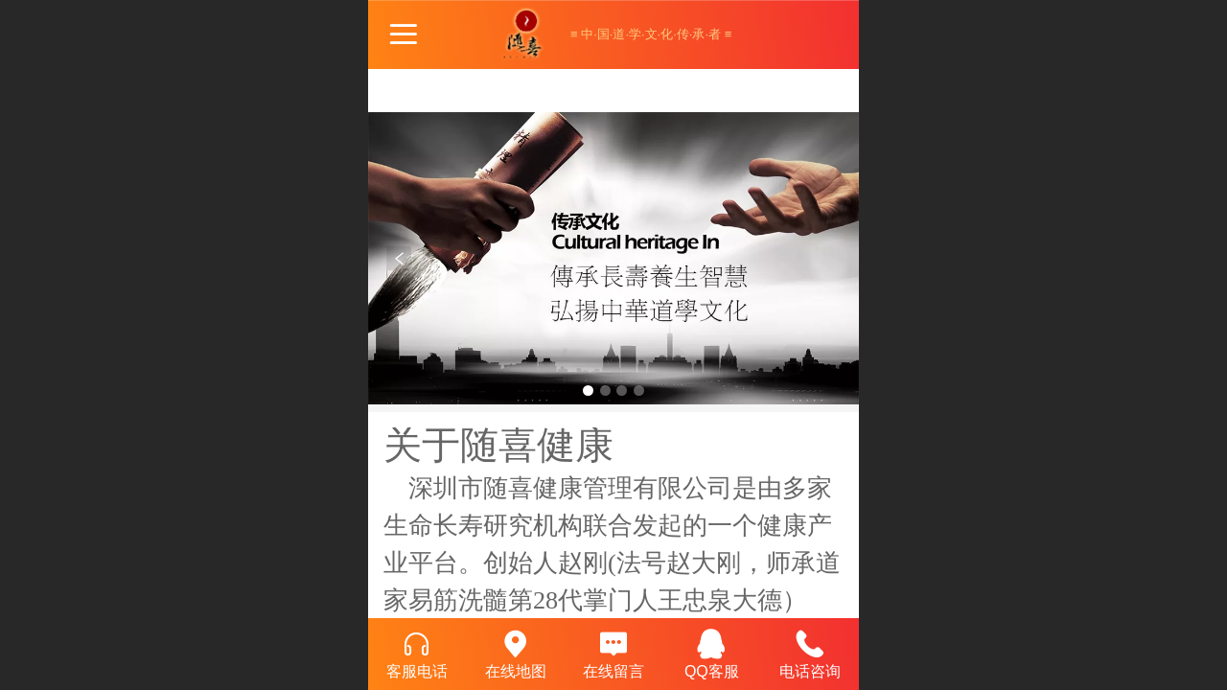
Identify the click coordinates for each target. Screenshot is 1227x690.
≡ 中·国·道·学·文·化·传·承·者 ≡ (650, 34)
